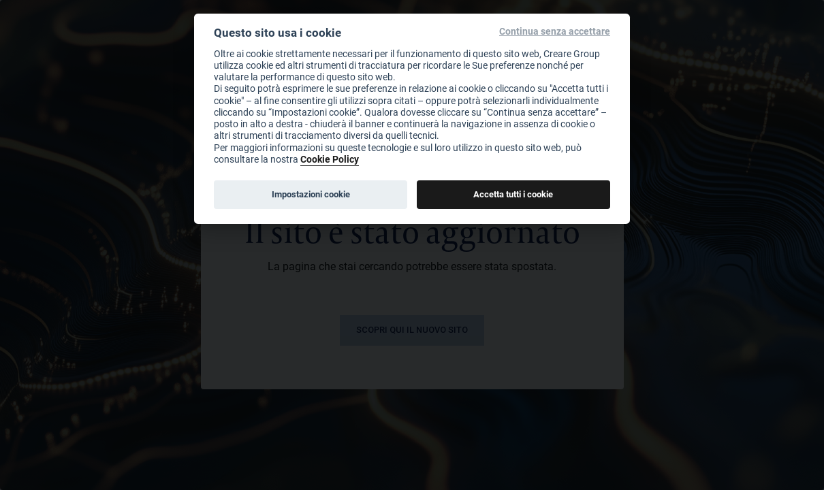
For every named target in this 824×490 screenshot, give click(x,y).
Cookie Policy (329, 158)
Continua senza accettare (554, 31)
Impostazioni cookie (311, 194)
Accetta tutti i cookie (513, 194)
